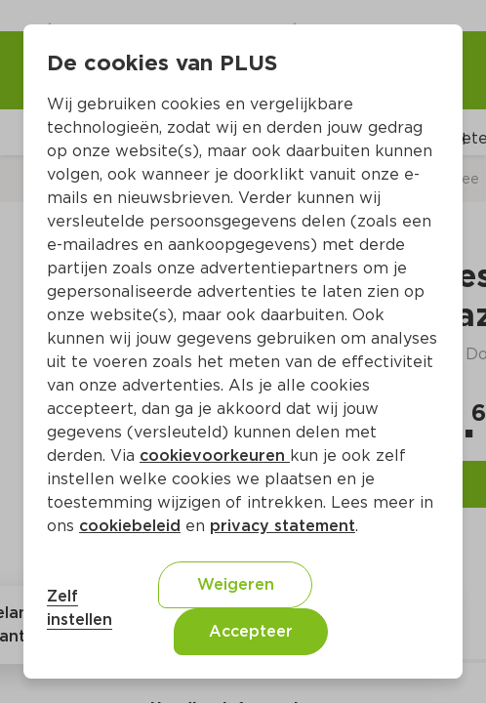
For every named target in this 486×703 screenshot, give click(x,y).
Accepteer (251, 631)
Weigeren (235, 584)
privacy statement (282, 526)
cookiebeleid (130, 526)
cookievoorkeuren (215, 455)
